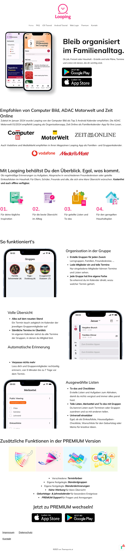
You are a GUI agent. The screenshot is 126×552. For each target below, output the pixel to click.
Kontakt (7, 538)
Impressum (8, 532)
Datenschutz (25, 532)
